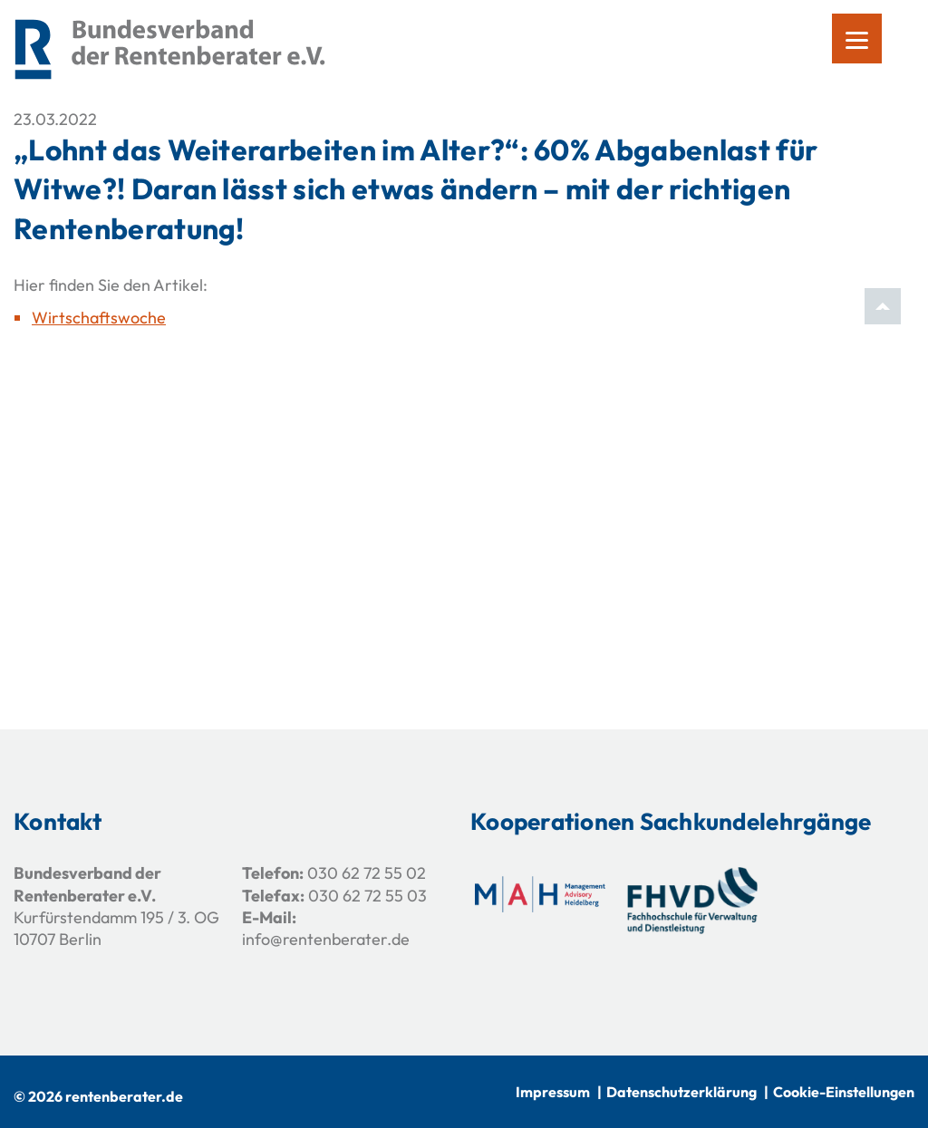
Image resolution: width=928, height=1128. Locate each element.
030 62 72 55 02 (366, 873)
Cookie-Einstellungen (843, 1092)
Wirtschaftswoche (99, 317)
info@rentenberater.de (326, 939)
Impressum (553, 1092)
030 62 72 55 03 (367, 895)
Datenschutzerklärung (681, 1092)
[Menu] (857, 38)
